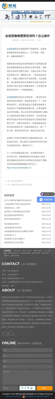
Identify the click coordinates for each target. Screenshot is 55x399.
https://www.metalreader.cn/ (19, 168)
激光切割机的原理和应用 (13, 215)
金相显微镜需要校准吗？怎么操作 (41, 22)
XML (12, 286)
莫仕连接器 (15, 255)
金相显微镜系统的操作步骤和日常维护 (19, 231)
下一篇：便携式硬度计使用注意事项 (18, 185)
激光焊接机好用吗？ (12, 224)
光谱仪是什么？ (10, 235)
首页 (12, 22)
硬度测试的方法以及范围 (13, 242)
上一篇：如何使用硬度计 (13, 181)
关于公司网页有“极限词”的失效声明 (17, 200)
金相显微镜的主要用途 (13, 228)
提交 (44, 388)
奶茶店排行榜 (13, 253)
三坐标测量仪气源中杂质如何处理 (17, 204)
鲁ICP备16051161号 (14, 396)
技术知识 (25, 22)
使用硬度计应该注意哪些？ (14, 239)
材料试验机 (37, 251)
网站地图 (5, 286)
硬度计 (7, 255)
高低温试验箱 (25, 253)
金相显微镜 (12, 49)
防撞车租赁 (36, 253)
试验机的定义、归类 (12, 208)
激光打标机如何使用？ (13, 219)
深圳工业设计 (27, 251)
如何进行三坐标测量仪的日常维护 (17, 212)
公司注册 (17, 251)
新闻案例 (18, 22)
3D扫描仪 (45, 253)
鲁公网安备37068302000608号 (37, 396)
